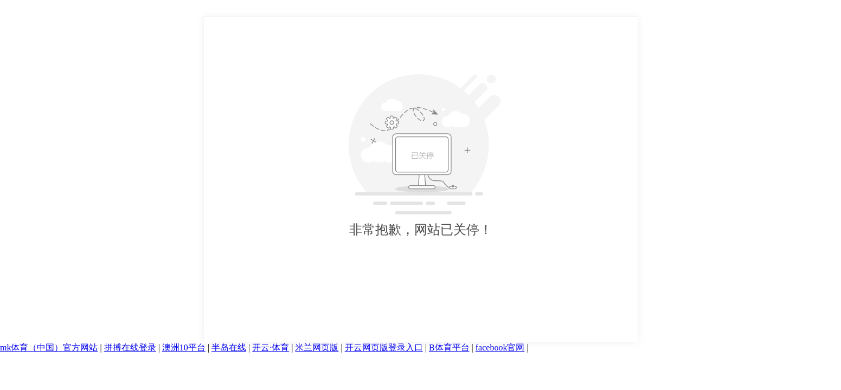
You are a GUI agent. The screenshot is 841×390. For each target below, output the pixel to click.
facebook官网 (500, 347)
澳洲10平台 (184, 347)
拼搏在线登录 (130, 347)
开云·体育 (270, 347)
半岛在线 (228, 347)
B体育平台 (449, 347)
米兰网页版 (316, 347)
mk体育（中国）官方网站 (49, 347)
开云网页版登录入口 (384, 347)
